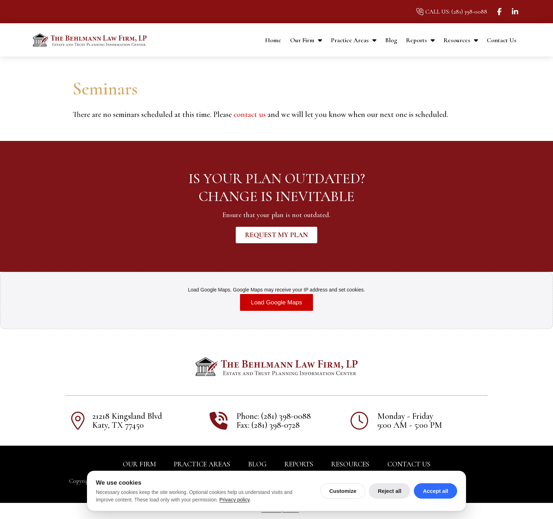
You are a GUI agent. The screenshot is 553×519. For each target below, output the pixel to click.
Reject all (389, 491)
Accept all (435, 491)
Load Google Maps (276, 303)
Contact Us (502, 40)
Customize (342, 491)
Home (273, 40)
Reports (420, 40)
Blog (391, 40)
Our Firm (306, 40)
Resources (461, 40)
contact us (250, 114)
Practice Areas (353, 40)
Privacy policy (234, 500)
